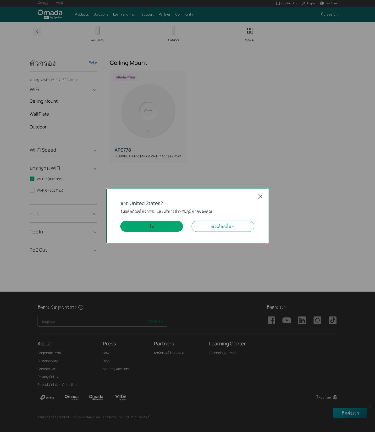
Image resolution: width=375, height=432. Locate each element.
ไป (151, 226)
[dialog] (187, 216)
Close (260, 196)
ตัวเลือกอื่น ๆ (223, 226)
